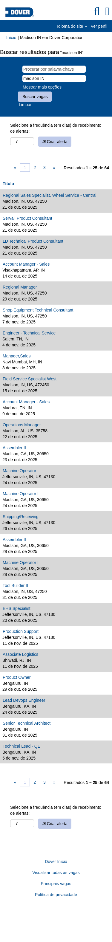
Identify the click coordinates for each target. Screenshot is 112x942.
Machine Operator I (21, 493)
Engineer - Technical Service (29, 333)
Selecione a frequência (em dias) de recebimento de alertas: (55, 128)
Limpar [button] (25, 104)
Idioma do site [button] (72, 26)
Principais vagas (56, 883)
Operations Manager (22, 424)
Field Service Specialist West (29, 379)
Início (11, 37)
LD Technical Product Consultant (33, 241)
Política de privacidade (56, 894)
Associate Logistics (20, 654)
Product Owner (16, 677)
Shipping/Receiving (21, 516)
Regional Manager (20, 287)
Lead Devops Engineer (24, 700)
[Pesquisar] (97, 11)
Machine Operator (19, 470)
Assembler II (14, 447)
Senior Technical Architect (26, 723)
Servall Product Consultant (27, 218)
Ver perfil (99, 26)
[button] (107, 11)
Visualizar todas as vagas (56, 872)
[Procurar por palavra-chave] (54, 69)
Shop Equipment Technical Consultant (38, 310)
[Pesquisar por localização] (54, 78)
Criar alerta (54, 141)
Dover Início (56, 861)
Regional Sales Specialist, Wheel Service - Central (49, 195)
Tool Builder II (15, 585)
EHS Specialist (16, 608)
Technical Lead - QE (21, 746)
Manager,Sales (16, 356)
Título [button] (8, 183)
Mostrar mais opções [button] (42, 87)
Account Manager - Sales (26, 264)
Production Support (21, 631)
